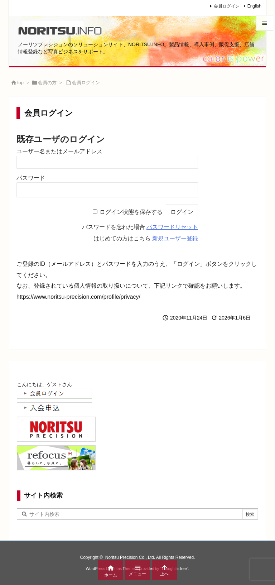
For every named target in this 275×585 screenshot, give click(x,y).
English (254, 6)
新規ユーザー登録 (175, 238)
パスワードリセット (172, 227)
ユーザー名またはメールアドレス (59, 151)
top (20, 82)
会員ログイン (227, 6)
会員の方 (47, 82)
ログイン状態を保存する (131, 212)
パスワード (30, 178)
